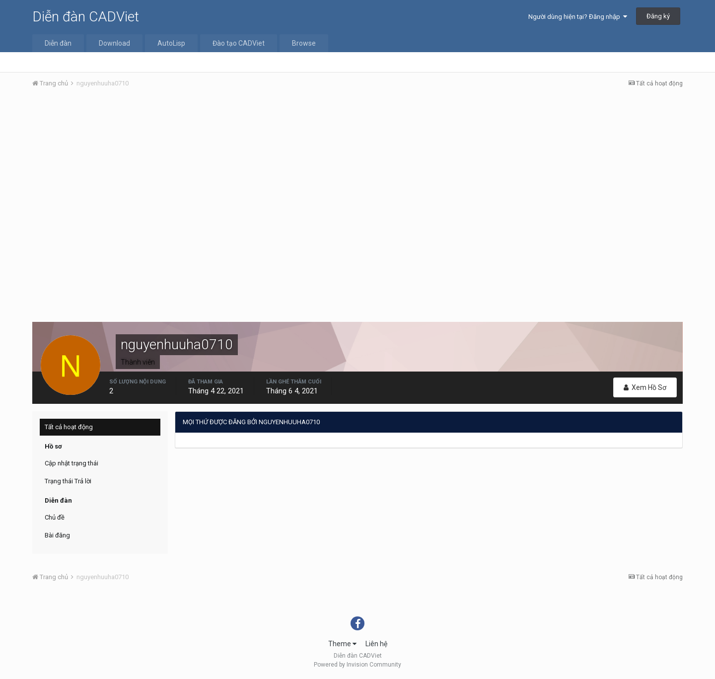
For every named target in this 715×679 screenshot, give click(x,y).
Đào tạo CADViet (239, 43)
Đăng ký (658, 16)
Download (114, 43)
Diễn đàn (58, 43)
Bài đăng (57, 535)
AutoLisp (171, 43)
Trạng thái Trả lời (68, 481)
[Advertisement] (357, 170)
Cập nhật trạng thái (71, 463)
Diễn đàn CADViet (85, 16)
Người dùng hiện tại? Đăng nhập (577, 16)
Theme (342, 644)
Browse (304, 43)
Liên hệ (376, 644)
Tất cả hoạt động (69, 427)
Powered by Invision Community (357, 664)
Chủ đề (55, 517)
